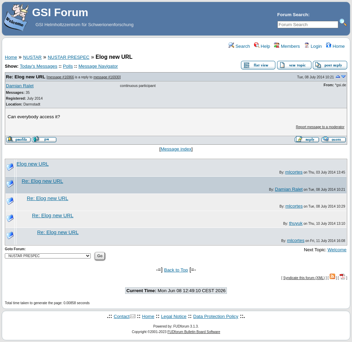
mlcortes (293, 172)
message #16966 (60, 77)
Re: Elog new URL (25, 76)
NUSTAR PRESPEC (68, 57)
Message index (176, 149)
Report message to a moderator (320, 127)
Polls (68, 66)
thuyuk (295, 223)
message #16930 (107, 77)
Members (287, 46)
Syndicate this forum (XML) (304, 278)
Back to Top (176, 270)
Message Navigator (98, 66)
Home (335, 46)
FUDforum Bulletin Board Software (193, 332)
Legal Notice (173, 316)
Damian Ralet (20, 85)
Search (239, 46)
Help (262, 46)
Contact (122, 316)
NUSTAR (32, 57)
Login (313, 46)
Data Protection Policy (215, 316)
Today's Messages (38, 66)
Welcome (337, 249)
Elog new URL (32, 164)
